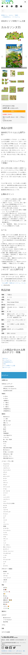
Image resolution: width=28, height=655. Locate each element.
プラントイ (5, 538)
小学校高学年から (6, 17)
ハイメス (5, 520)
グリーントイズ (6, 486)
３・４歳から (6, 404)
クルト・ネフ (6, 573)
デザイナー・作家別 (7, 568)
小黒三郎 (5, 579)
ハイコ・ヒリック (7, 577)
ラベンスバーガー (7, 559)
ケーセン (5, 488)
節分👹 (4, 589)
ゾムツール (5, 509)
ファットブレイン (7, 530)
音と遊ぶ (5, 441)
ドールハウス (6, 437)
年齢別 (16, 15)
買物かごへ (14, 111)
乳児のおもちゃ (6, 416)
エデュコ (5, 472)
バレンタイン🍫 (6, 591)
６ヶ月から (5, 398)
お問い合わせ (19, 650)
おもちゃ (11, 15)
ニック (4, 515)
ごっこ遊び (5, 418)
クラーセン (5, 575)
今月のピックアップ (7, 383)
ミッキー (5, 555)
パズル (4, 445)
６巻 (4, 363)
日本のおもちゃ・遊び (8, 454)
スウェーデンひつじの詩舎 (8, 503)
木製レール (5, 422)
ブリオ (4, 536)
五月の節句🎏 (6, 602)
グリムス (5, 484)
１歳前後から (6, 400)
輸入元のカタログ (7, 617)
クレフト (5, 480)
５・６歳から (6, 406)
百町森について (11, 650)
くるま (4, 427)
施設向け (4, 611)
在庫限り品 (4, 380)
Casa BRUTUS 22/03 (7, 390)
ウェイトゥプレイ (7, 470)
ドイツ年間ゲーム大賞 (9, 365)
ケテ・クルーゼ (6, 491)
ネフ (4, 517)
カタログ (4, 615)
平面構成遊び (6, 433)
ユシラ (4, 557)
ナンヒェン (5, 513)
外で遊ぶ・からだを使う (8, 452)
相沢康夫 (5, 571)
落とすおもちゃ (6, 449)
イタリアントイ (6, 468)
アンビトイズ (6, 466)
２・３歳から (6, 402)
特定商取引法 (4, 650)
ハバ (4, 522)
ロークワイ (5, 565)
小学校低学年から (7, 408)
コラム (3, 624)
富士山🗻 (5, 595)
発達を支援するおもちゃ (8, 458)
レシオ (4, 561)
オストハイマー (6, 476)
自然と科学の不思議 (7, 447)
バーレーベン (6, 524)
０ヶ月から (5, 396)
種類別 (3, 414)
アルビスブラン (6, 463)
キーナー (5, 478)
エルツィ (5, 474)
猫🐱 (4, 593)
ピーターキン (6, 528)
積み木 (4, 429)
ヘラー (4, 540)
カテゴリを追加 (6, 632)
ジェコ (4, 501)
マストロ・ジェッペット (8, 551)
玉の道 (4, 431)
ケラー (4, 495)
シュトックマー (6, 497)
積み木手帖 (5, 621)
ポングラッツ (6, 549)
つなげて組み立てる (7, 435)
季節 (3, 585)
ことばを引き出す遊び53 (8, 386)
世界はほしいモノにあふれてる (9, 388)
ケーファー (5, 493)
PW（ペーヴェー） (7, 547)
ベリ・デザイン (6, 545)
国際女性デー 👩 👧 (7, 600)
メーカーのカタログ (7, 619)
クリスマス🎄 (6, 608)
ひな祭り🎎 (5, 598)
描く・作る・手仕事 (7, 439)
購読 (24, 650)
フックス (5, 532)
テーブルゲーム (16, 17)
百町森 (4, 526)
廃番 (3, 628)
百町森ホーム (4, 15)
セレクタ (5, 505)
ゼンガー (5, 507)
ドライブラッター (7, 511)
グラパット (5, 482)
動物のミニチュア (7, 424)
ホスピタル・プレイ (7, 456)
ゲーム (4, 443)
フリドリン (5, 534)
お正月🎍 (5, 587)
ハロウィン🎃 (6, 606)
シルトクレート (6, 499)
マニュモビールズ (7, 553)
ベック (4, 543)
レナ (4, 563)
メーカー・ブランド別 (7, 461)
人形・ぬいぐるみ (7, 420)
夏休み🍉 (5, 604)
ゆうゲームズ (6, 367)
